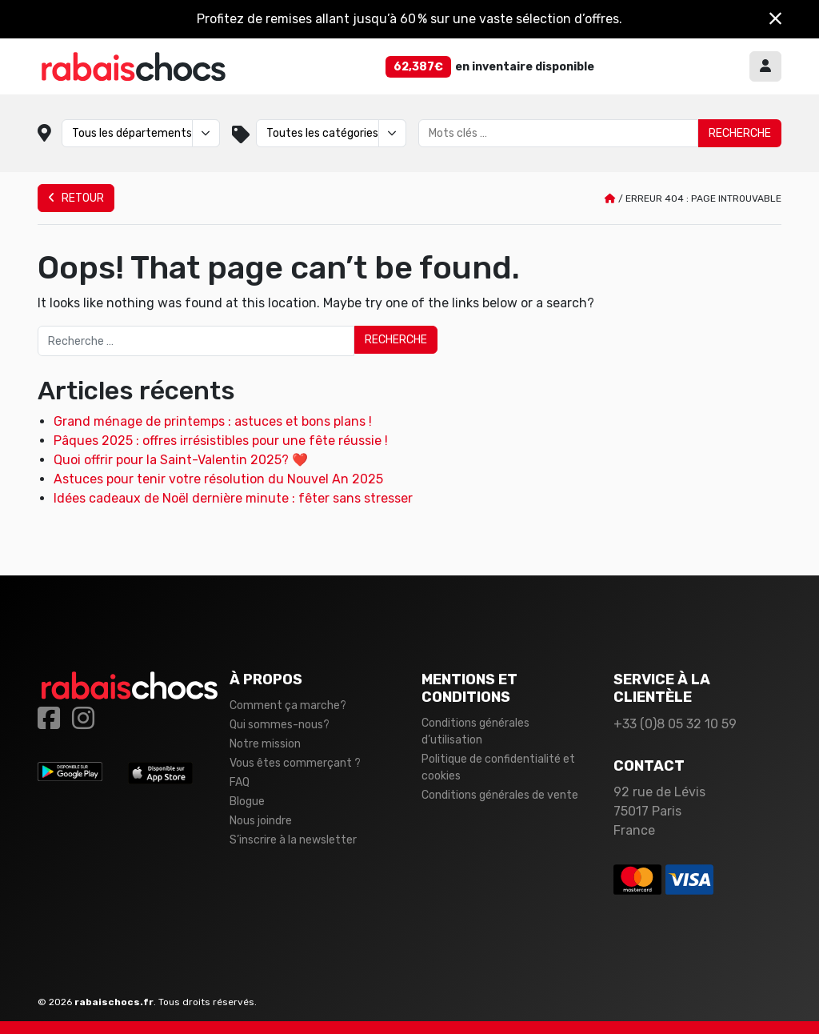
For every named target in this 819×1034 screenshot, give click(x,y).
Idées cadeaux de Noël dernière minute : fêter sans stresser (233, 498)
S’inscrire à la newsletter (293, 840)
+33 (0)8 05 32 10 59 (675, 723)
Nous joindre (261, 821)
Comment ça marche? (288, 705)
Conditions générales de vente (499, 795)
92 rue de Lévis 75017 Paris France (659, 811)
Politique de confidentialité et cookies (498, 767)
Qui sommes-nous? (280, 724)
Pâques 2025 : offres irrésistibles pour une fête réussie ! (221, 440)
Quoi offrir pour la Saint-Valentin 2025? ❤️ (181, 459)
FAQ (240, 782)
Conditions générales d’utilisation (475, 731)
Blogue (247, 801)
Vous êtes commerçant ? (295, 763)
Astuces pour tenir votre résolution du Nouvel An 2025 (218, 479)
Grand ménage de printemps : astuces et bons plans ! (213, 421)
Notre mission (265, 744)
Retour (76, 198)
